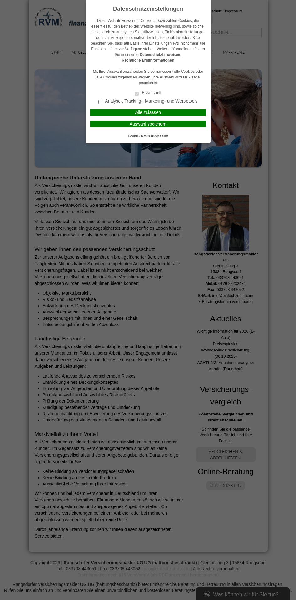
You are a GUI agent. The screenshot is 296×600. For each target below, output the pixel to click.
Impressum (159, 136)
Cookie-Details (139, 136)
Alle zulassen (148, 112)
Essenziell (148, 93)
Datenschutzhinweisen (160, 54)
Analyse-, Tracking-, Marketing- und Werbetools (148, 101)
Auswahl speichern (148, 123)
